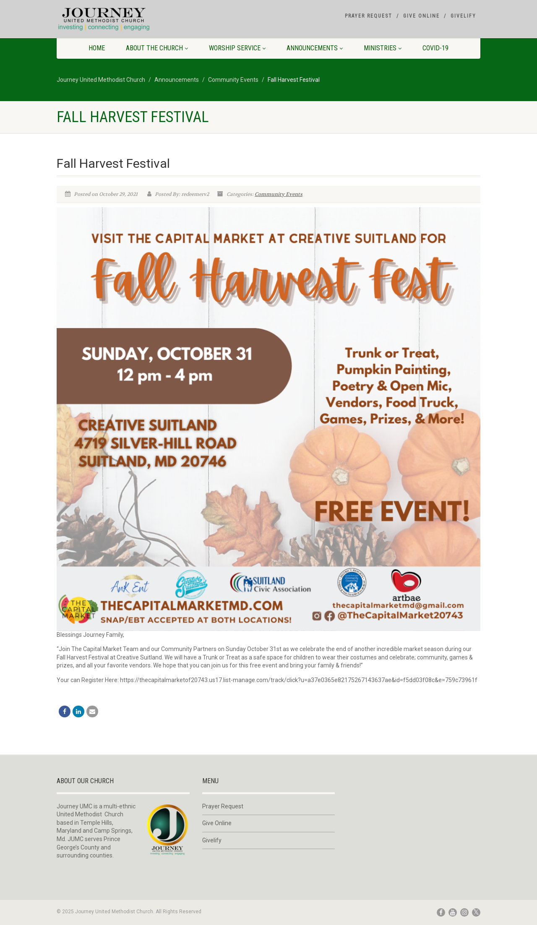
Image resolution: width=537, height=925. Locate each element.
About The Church (157, 48)
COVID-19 (435, 48)
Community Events (278, 194)
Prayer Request (368, 16)
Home (97, 48)
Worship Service (237, 48)
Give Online (421, 16)
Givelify (463, 16)
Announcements (315, 48)
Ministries (382, 48)
